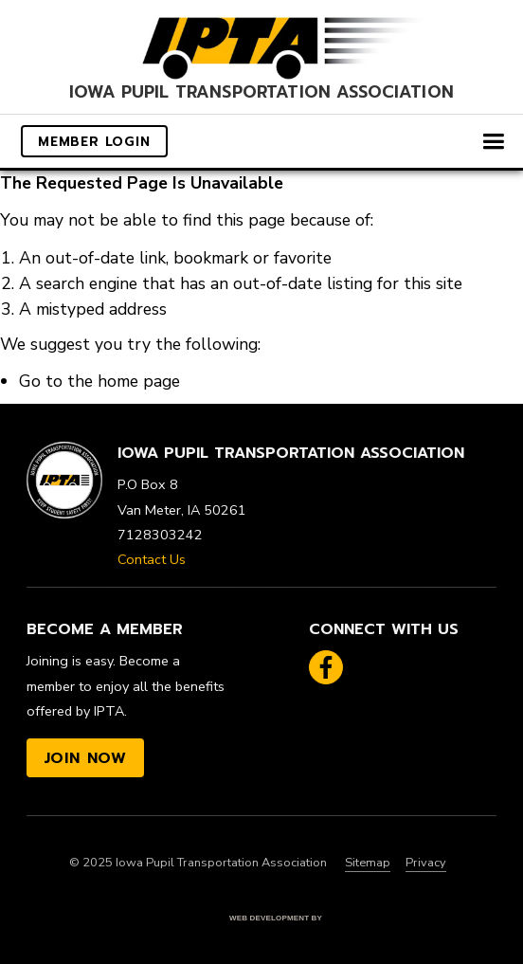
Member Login (94, 142)
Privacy (426, 862)
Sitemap (367, 862)
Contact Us (151, 559)
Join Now (85, 758)
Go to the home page (99, 381)
